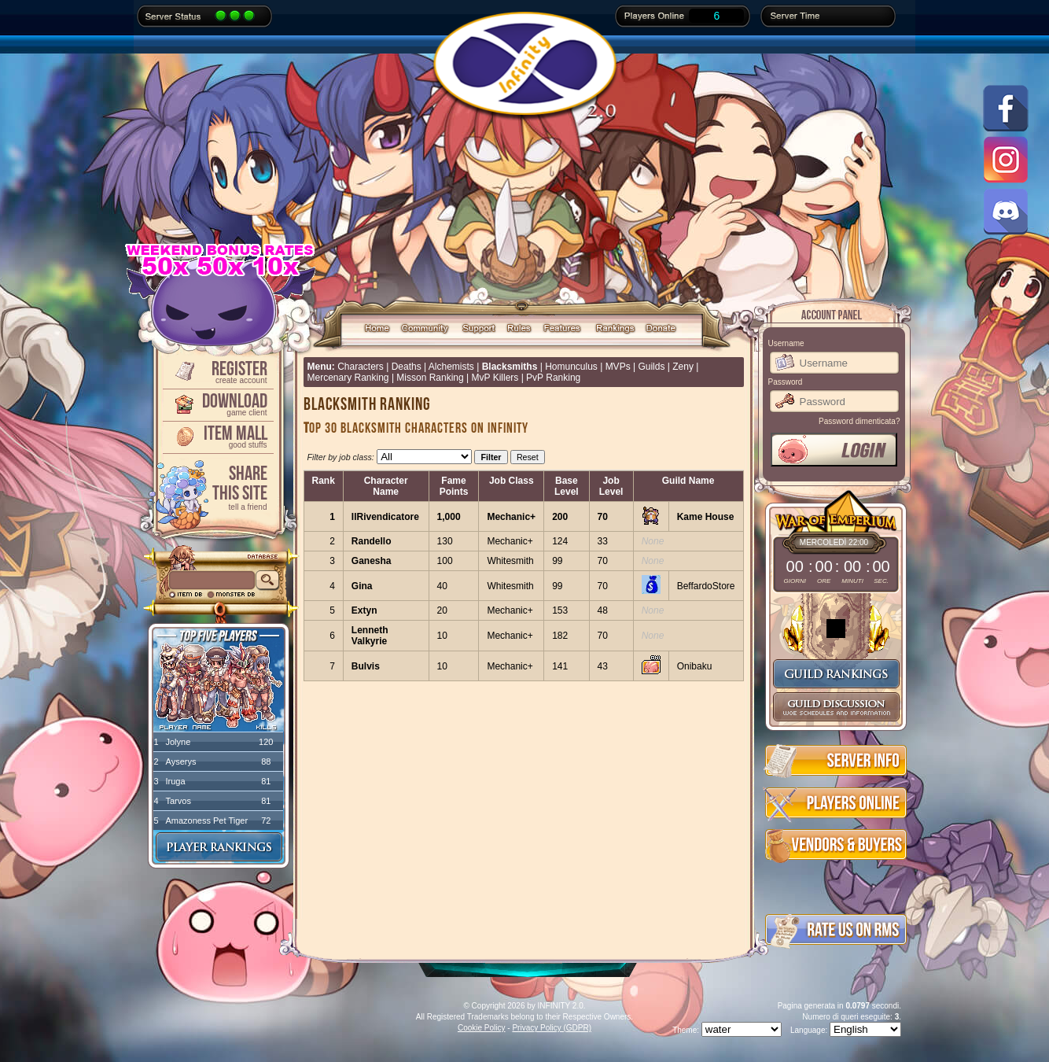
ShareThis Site (217, 486)
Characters (360, 366)
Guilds (651, 366)
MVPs (618, 366)
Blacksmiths (510, 366)
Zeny (683, 366)
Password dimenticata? (859, 421)
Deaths (406, 366)
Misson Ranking (429, 377)
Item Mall (217, 435)
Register (217, 371)
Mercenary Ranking (348, 377)
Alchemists (451, 366)
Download (217, 403)
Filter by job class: (340, 457)
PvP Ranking (553, 377)
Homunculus (571, 366)
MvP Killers (495, 377)
